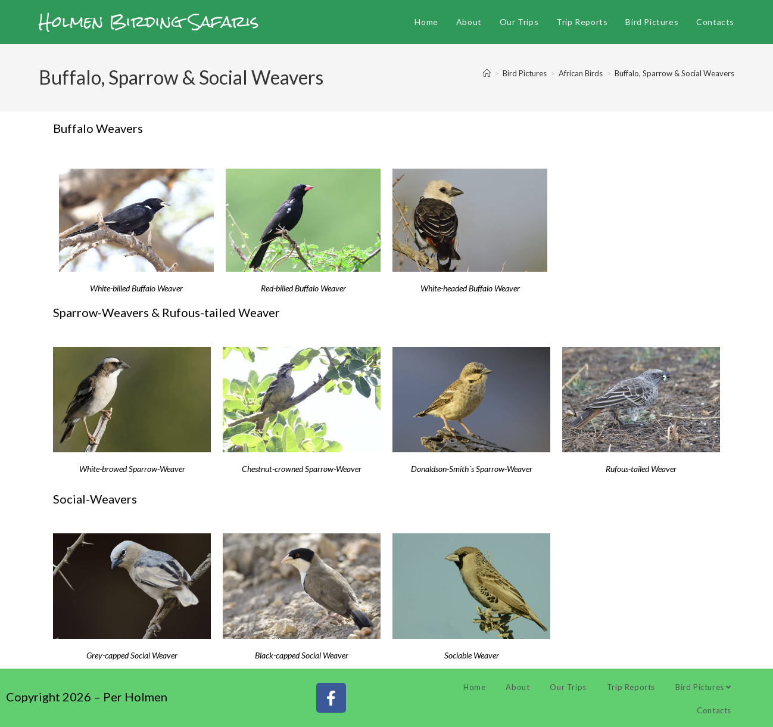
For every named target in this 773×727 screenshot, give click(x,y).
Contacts (714, 710)
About (517, 687)
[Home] (487, 73)
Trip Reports (631, 687)
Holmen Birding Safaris (149, 21)
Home (474, 687)
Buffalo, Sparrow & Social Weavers (674, 73)
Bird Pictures (703, 687)
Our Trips (568, 687)
